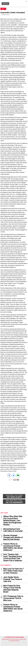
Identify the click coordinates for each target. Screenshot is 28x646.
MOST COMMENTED (5, 565)
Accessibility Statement (14, 640)
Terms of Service (15, 639)
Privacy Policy (22, 639)
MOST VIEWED (4, 513)
